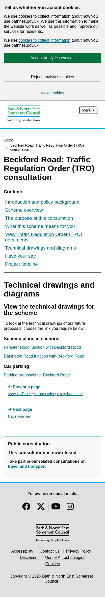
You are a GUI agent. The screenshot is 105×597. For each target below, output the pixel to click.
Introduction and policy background (42, 202)
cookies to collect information (44, 40)
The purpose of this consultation (39, 218)
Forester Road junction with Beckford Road (42, 347)
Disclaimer (29, 557)
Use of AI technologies (65, 557)
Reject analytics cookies (52, 77)
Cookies (52, 564)
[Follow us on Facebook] (26, 508)
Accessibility (22, 551)
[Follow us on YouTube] (55, 508)
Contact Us (50, 551)
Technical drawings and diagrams (40, 248)
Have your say (20, 256)
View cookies (52, 93)
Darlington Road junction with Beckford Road (44, 356)
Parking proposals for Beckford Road (37, 375)
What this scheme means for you (40, 226)
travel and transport (27, 466)
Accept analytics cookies (52, 58)
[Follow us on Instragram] (70, 508)
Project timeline (21, 264)
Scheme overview (24, 210)
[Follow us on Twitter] (41, 508)
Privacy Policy (78, 551)
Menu (86, 110)
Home (8, 140)
